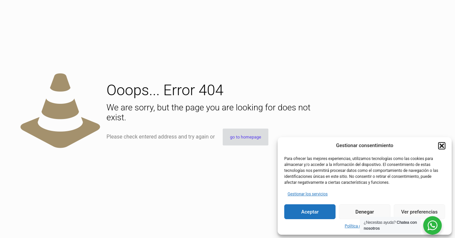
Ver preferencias (419, 212)
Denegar (364, 212)
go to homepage (245, 137)
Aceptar (310, 212)
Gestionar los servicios (308, 194)
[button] (441, 145)
